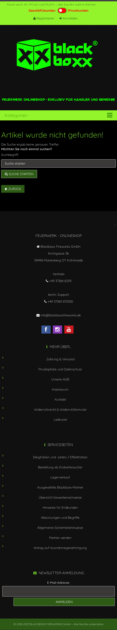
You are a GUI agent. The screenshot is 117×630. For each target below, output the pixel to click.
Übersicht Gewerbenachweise (60, 497)
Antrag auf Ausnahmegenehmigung (60, 548)
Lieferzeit (60, 420)
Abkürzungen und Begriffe (60, 518)
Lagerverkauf (60, 477)
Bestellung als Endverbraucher (60, 467)
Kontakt (60, 399)
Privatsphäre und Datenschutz (60, 369)
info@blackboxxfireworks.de (61, 315)
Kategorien (16, 115)
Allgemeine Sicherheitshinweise (60, 528)
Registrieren (44, 18)
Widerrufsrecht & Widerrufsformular (60, 409)
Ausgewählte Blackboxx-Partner (60, 487)
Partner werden (60, 538)
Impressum (60, 389)
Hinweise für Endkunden (60, 507)
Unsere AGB (60, 379)
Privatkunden (78, 10)
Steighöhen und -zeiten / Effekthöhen (60, 457)
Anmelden (69, 18)
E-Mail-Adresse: (58, 583)
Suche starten (19, 174)
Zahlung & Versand (60, 359)
